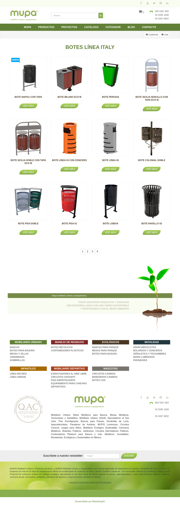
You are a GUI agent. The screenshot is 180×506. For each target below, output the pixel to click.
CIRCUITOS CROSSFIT (63, 377)
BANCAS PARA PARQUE (105, 347)
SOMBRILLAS (17, 360)
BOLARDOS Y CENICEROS (147, 350)
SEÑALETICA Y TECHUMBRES (149, 354)
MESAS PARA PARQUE (104, 350)
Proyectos (69, 27)
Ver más (28, 105)
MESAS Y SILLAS (19, 354)
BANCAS (14, 347)
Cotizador (113, 27)
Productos (46, 27)
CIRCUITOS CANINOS (103, 374)
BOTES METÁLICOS (62, 347)
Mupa (27, 27)
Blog (131, 27)
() (141, 12)
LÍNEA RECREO (18, 374)
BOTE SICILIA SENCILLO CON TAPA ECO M (151, 100)
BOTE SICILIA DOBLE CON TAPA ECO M (28, 163)
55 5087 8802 (162, 18)
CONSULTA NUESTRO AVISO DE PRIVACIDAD (90, 483)
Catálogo (91, 27)
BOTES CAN (98, 380)
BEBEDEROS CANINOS (104, 377)
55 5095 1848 (162, 15)
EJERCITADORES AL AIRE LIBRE (69, 374)
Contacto (149, 27)
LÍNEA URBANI (18, 377)
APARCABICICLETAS (144, 347)
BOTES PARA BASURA (22, 350)
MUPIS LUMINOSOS (144, 357)
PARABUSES (140, 360)
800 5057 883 (162, 11)
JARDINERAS (17, 357)
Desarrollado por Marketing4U (90, 501)
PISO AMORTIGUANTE (63, 380)
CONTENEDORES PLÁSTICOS (67, 350)
